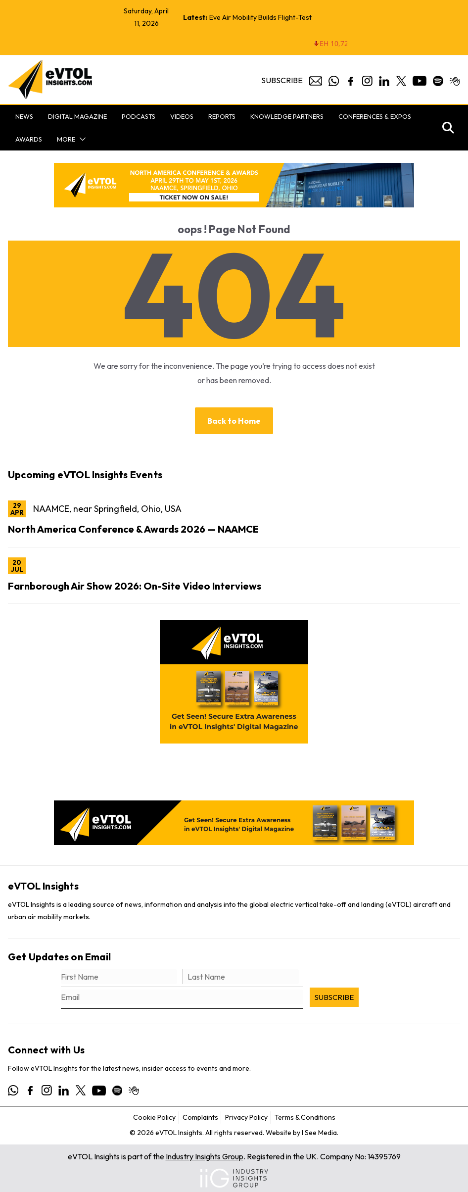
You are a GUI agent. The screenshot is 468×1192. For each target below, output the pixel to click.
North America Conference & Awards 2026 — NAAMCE (133, 529)
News (24, 116)
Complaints (200, 1117)
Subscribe (282, 80)
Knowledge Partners (287, 116)
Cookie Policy (154, 1117)
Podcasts (138, 116)
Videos (181, 116)
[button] (80, 139)
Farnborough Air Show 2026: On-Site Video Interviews (134, 586)
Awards (28, 139)
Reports (221, 116)
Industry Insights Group (204, 1156)
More (66, 139)
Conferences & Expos (374, 116)
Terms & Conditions (305, 1117)
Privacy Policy (246, 1117)
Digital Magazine (77, 116)
